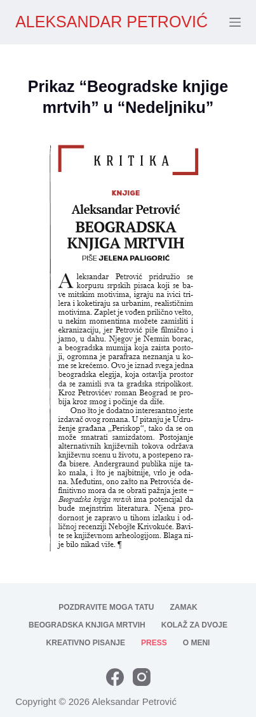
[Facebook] (115, 677)
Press (154, 642)
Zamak (183, 607)
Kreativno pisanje (85, 642)
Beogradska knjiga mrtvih (87, 625)
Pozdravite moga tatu (106, 607)
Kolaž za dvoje (194, 625)
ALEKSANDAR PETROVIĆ (111, 21)
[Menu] (235, 22)
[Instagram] (142, 677)
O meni (196, 642)
